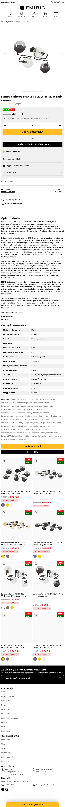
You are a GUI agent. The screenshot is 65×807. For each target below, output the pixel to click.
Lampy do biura (25, 416)
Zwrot (3, 748)
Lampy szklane (55, 436)
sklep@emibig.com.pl (45, 785)
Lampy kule (43, 436)
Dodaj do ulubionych (13, 203)
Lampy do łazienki (8, 433)
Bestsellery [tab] (32, 452)
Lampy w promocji (35, 406)
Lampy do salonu (47, 426)
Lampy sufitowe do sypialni (12, 419)
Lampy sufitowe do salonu (50, 423)
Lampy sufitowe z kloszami (28, 433)
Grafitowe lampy (30, 436)
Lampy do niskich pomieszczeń (14, 439)
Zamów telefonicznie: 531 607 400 (32, 144)
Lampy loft (48, 406)
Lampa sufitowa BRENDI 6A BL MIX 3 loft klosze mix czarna (47, 492)
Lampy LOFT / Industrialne (11, 436)
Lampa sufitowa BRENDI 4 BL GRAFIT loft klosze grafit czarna (47, 646)
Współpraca (6, 700)
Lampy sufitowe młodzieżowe (37, 419)
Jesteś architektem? (9, 2)
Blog (3, 727)
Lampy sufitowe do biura (26, 429)
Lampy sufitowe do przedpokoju (14, 403)
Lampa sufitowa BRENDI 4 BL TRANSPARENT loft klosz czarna (13, 595)
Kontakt (4, 722)
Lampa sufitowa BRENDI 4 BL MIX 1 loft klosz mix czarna (48, 595)
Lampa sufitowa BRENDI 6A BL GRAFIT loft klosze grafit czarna (48, 544)
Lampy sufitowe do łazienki (38, 413)
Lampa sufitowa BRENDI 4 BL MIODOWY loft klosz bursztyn (12, 646)
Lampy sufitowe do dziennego (13, 406)
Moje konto (5, 739)
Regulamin (5, 713)
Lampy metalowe (8, 409)
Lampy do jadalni (31, 426)
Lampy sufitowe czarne (50, 433)
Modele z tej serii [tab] (32, 446)
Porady (4, 705)
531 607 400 (59, 2)
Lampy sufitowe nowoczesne (13, 413)
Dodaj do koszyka (32, 131)
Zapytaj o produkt (12, 199)
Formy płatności (7, 757)
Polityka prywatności (9, 718)
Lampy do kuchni (8, 429)
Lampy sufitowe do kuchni (11, 423)
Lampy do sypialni (31, 423)
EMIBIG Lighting (8, 192)
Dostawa (5, 761)
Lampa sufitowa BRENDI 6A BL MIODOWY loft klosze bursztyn (13, 544)
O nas (3, 692)
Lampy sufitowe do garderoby (29, 409)
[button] (4, 125)
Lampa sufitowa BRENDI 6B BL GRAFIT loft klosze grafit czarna (16, 492)
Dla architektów (7, 696)
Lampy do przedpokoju (45, 399)
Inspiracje (5, 709)
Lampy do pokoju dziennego (41, 403)
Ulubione (5, 744)
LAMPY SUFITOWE (22, 22)
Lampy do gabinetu (9, 416)
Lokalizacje (5, 731)
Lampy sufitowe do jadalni (12, 426)
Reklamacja (6, 752)
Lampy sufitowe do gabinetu (22, 399)
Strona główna (7, 22)
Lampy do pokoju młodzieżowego (47, 416)
